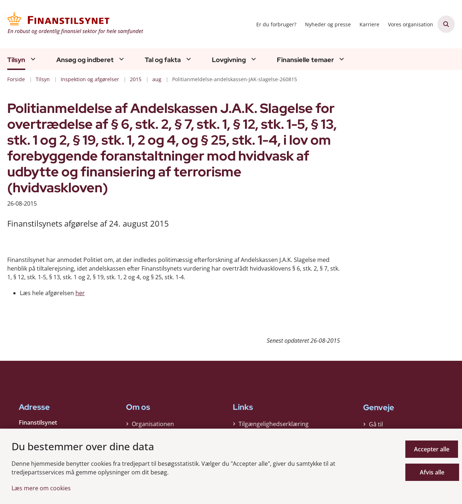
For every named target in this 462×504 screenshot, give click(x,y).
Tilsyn (16, 60)
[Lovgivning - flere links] (253, 59)
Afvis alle (432, 472)
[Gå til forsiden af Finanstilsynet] (75, 24)
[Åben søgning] (446, 24)
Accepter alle (432, 449)
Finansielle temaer (305, 60)
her (80, 293)
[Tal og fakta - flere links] (188, 59)
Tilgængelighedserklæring (274, 426)
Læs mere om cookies (41, 488)
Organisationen (153, 426)
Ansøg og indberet (85, 60)
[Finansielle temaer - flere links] (341, 59)
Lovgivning (229, 60)
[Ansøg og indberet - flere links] (120, 59)
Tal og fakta (163, 60)
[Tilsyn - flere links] (32, 59)
